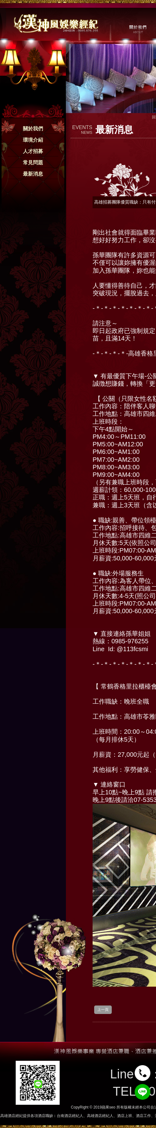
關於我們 (33, 128)
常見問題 (33, 162)
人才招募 (33, 151)
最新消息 (33, 174)
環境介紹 (33, 140)
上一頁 (103, 1009)
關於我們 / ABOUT (137, 28)
